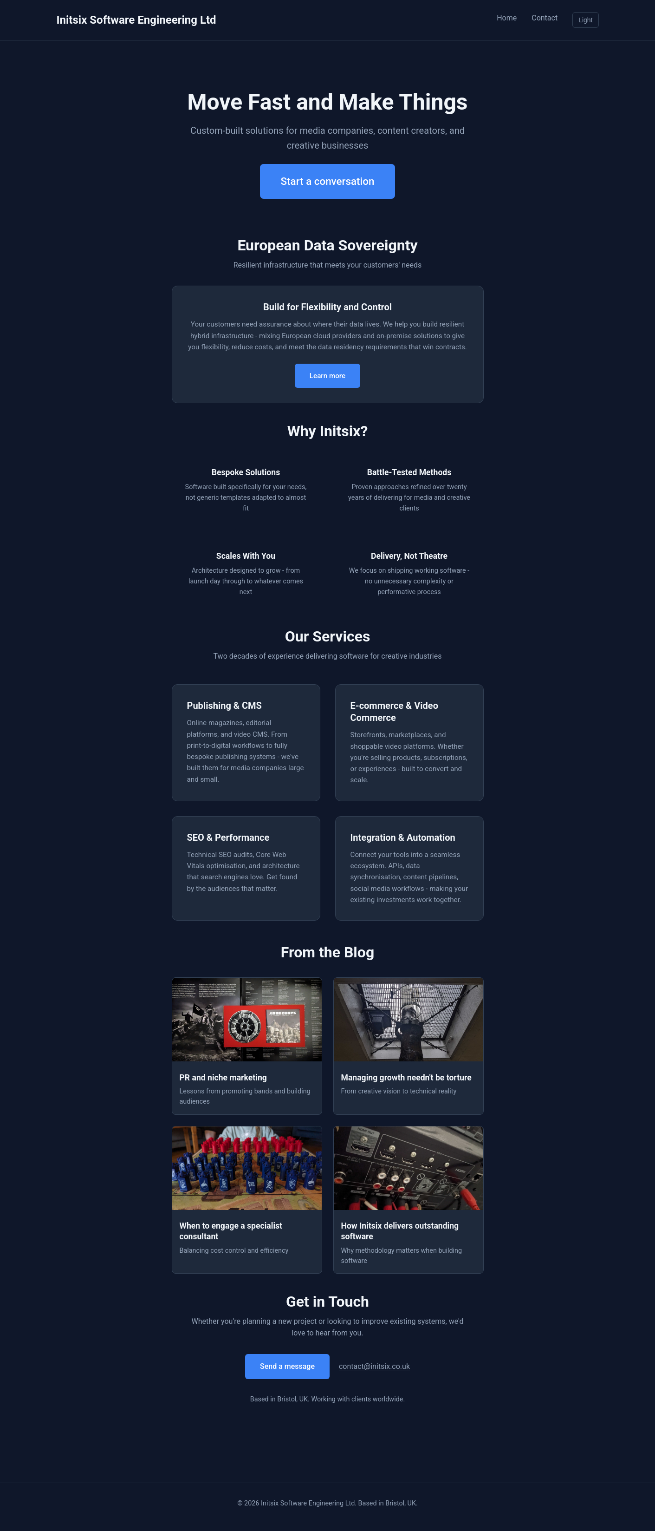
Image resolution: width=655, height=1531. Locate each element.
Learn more (327, 376)
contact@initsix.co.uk (374, 1366)
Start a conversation (328, 181)
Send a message (287, 1366)
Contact (545, 17)
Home (507, 17)
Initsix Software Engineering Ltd (136, 19)
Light (585, 20)
